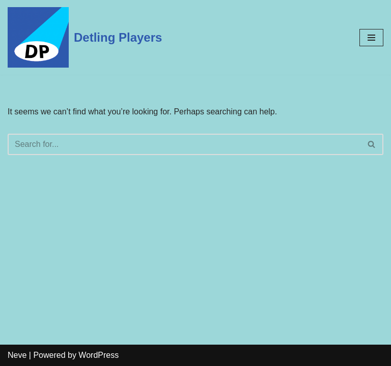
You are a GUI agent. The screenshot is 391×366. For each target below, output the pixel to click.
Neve (17, 355)
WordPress (98, 355)
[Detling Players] (85, 37)
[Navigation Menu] (371, 37)
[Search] (184, 144)
